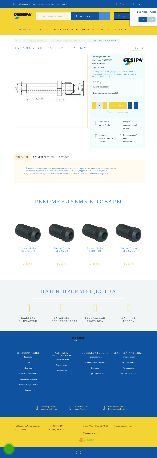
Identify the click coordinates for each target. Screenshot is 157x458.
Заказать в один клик (118, 112)
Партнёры (95, 368)
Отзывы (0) (66, 157)
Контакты (121, 29)
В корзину (118, 105)
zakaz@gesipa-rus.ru (124, 426)
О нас (75, 29)
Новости (105, 29)
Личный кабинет (128, 357)
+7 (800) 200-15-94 (57, 429)
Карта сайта (62, 371)
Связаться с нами (62, 360)
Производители (95, 357)
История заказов (128, 362)
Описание (22, 157)
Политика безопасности (28, 373)
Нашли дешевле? (101, 87)
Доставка (89, 29)
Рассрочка (61, 29)
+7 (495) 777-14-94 (57, 426)
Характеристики (44, 157)
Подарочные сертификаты (95, 362)
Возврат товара (62, 365)
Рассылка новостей (129, 373)
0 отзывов (137, 50)
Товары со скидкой (95, 373)
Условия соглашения (28, 379)
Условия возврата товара (28, 384)
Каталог (28, 390)
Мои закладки (128, 368)
